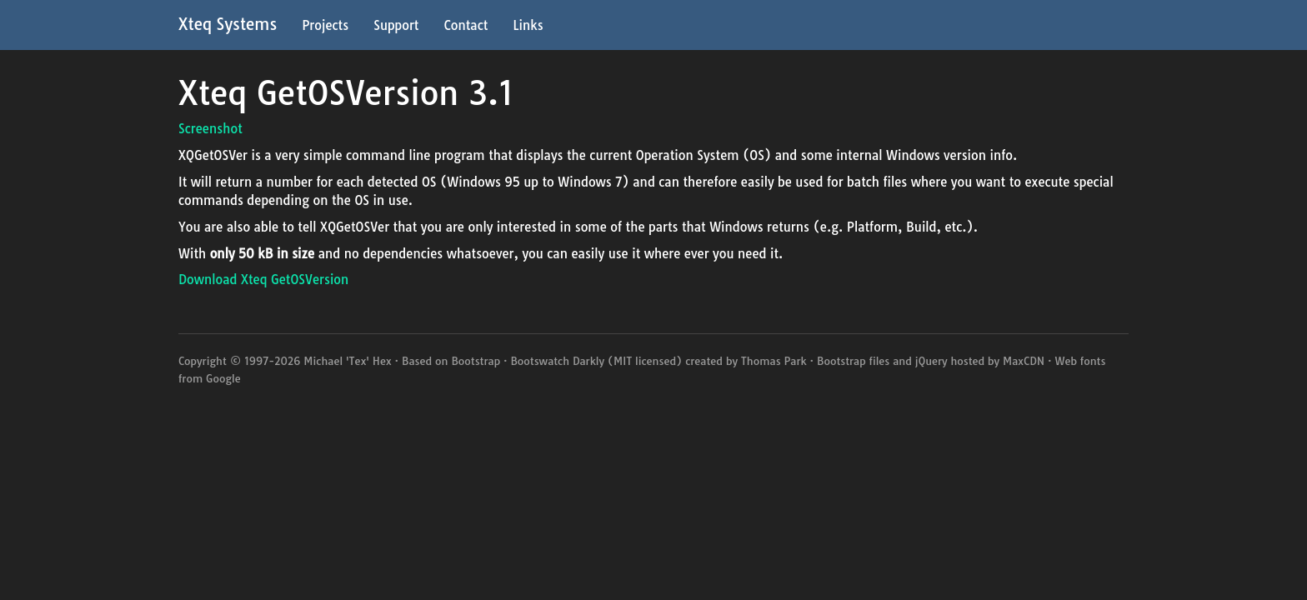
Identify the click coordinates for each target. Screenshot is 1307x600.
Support (395, 25)
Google (223, 378)
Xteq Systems (227, 24)
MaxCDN (1023, 361)
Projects (325, 25)
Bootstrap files (853, 361)
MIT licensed (644, 361)
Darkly (588, 361)
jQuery (931, 361)
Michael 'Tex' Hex (347, 361)
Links (528, 25)
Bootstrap (475, 361)
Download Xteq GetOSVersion (263, 280)
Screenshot (210, 129)
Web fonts (1079, 361)
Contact (465, 25)
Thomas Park (774, 361)
